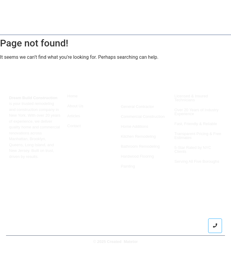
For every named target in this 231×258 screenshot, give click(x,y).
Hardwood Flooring (137, 156)
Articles (73, 116)
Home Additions (134, 126)
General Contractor (137, 106)
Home (94, 22)
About (149, 22)
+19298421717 (22, 184)
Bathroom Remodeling (140, 146)
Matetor (131, 241)
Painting (128, 166)
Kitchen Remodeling (138, 136)
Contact (177, 22)
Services (122, 22)
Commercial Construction (143, 116)
